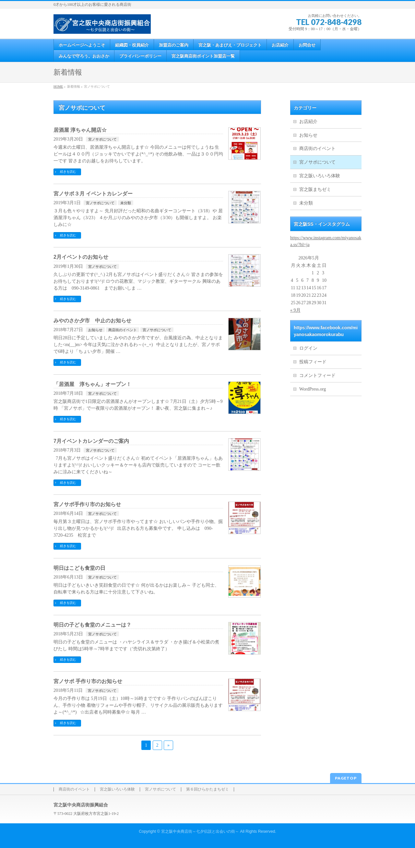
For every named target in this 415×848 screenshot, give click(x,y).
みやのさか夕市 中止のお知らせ (92, 320)
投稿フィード (312, 361)
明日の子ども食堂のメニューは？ (92, 625)
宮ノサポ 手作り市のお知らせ (87, 681)
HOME (58, 86)
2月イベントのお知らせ (80, 257)
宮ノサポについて (102, 139)
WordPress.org (312, 389)
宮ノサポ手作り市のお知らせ (87, 504)
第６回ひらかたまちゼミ (207, 789)
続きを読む (68, 171)
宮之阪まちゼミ (315, 189)
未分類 (125, 203)
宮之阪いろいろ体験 (319, 175)
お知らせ (95, 330)
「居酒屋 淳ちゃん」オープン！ (92, 384)
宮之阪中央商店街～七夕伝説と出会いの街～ (200, 831)
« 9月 (295, 310)
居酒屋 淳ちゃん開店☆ (80, 130)
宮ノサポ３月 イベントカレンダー (93, 193)
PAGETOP (346, 778)
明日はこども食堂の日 (79, 568)
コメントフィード (317, 375)
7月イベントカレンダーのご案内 (91, 441)
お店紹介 (308, 121)
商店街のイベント (122, 330)
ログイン (308, 348)
